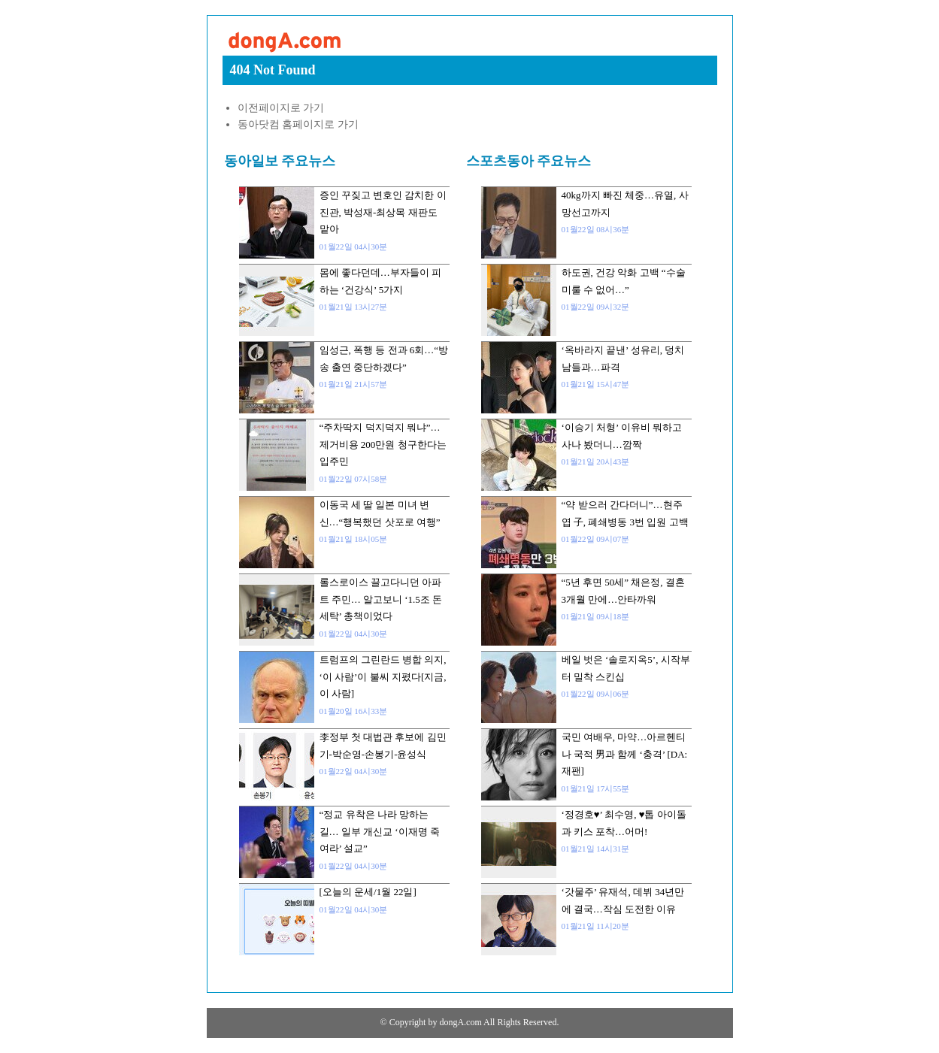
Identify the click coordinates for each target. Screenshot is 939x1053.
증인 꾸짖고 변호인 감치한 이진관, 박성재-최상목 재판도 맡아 (383, 212)
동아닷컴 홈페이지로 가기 (298, 124)
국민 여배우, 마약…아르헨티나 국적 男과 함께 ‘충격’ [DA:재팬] (625, 753)
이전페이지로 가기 (281, 107)
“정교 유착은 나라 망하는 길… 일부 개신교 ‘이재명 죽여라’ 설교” (380, 831)
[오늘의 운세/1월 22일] (368, 891)
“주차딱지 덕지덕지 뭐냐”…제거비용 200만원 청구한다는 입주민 (383, 444)
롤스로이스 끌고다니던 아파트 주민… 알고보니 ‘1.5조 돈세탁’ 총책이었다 (381, 599)
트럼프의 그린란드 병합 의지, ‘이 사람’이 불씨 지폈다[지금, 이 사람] (383, 676)
